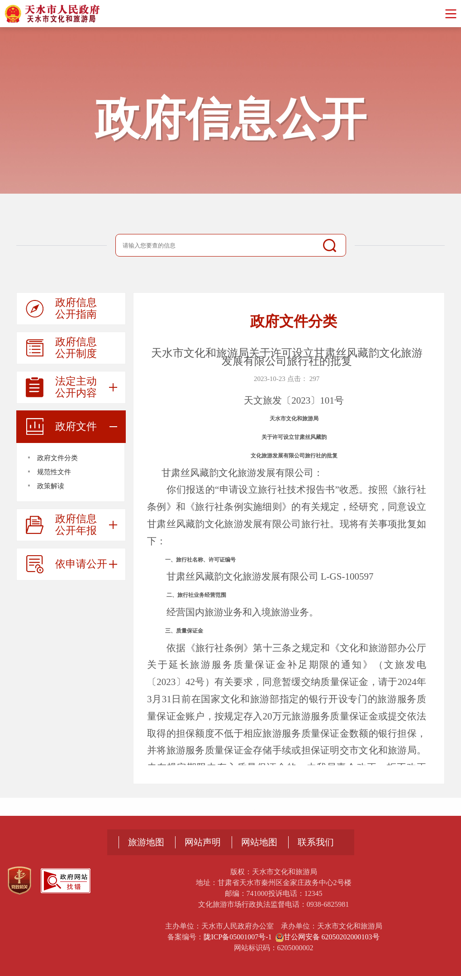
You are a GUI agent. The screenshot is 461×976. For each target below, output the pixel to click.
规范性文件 (54, 472)
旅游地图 (146, 842)
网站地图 (259, 842)
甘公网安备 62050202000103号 (328, 937)
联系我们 (316, 842)
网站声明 (203, 842)
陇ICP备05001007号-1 (237, 937)
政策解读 (50, 486)
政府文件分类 (57, 458)
